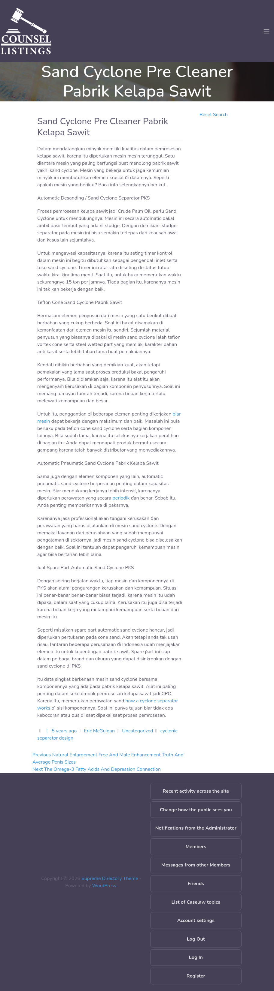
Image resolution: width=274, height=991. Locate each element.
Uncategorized (137, 731)
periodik (120, 498)
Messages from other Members (195, 865)
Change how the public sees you (196, 809)
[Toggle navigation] (266, 31)
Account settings (196, 920)
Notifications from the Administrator (195, 828)
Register (196, 976)
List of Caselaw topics (196, 902)
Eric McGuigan (99, 731)
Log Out (196, 939)
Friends (196, 883)
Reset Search (213, 114)
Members (195, 846)
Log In (196, 957)
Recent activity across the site (196, 791)
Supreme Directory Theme (110, 878)
